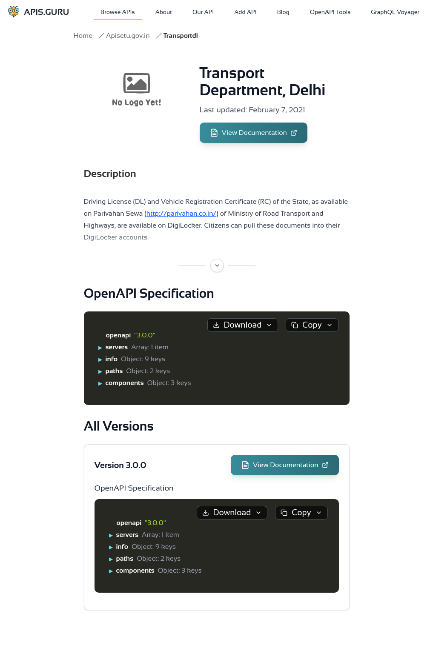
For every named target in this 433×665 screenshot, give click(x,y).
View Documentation (254, 132)
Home (83, 35)
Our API (203, 12)
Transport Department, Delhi (263, 81)
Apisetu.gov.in (128, 35)
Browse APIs (117, 12)
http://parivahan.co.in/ (181, 213)
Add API (245, 12)
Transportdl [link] (180, 35)
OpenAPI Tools (330, 12)
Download (243, 324)
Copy (312, 324)
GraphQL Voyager (395, 12)
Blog (283, 12)
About (163, 12)
